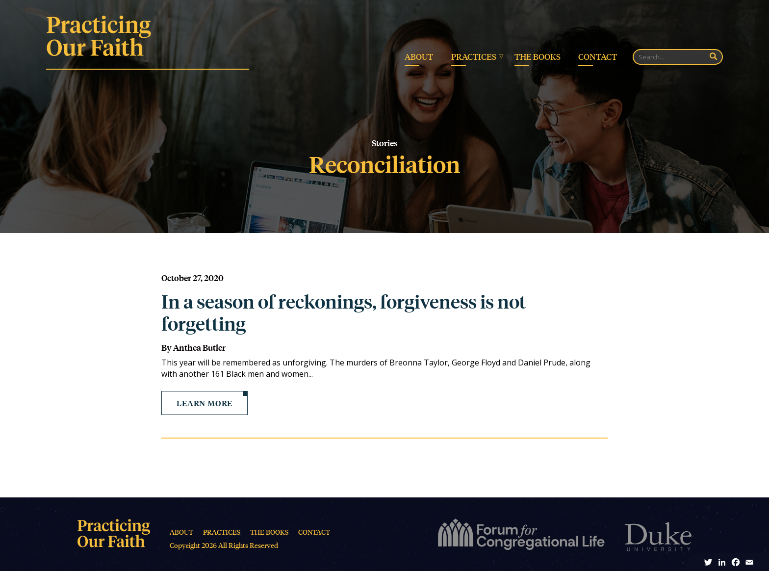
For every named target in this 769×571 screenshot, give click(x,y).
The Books (537, 56)
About (419, 56)
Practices (473, 56)
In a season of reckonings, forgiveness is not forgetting (343, 312)
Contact (597, 56)
